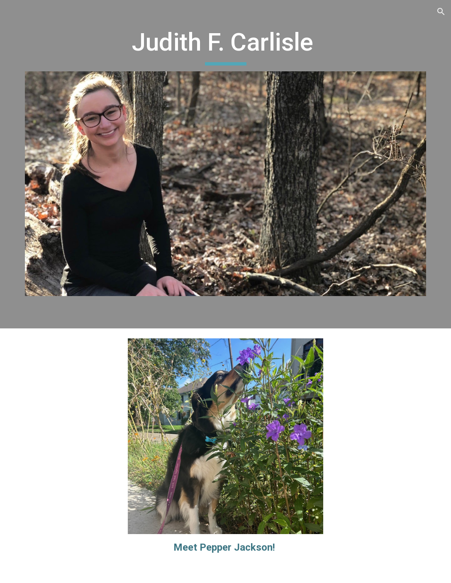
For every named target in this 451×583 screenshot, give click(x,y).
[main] (225, 46)
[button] (441, 12)
